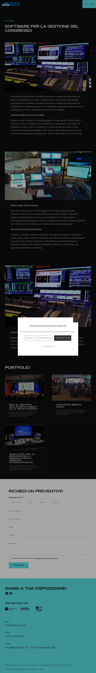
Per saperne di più (48, 346)
